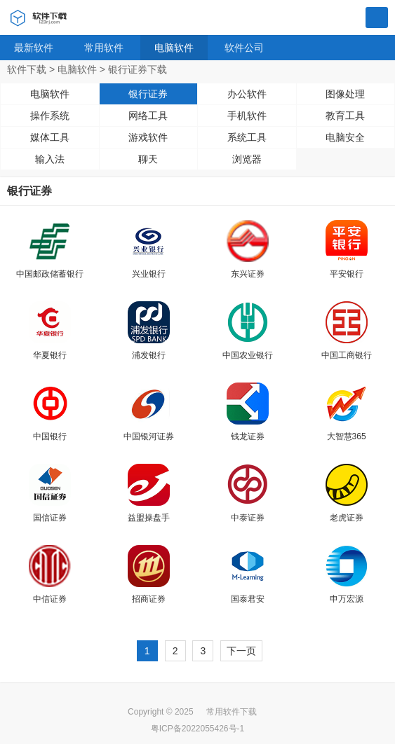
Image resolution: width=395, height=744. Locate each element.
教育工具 (345, 115)
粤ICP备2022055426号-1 (197, 728)
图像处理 (345, 93)
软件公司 (244, 47)
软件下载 (26, 69)
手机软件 (247, 115)
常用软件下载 (231, 712)
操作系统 (49, 115)
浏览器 (247, 159)
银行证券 (148, 93)
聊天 (148, 159)
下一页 (241, 650)
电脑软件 (174, 47)
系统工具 (247, 137)
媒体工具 (49, 137)
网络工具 (148, 115)
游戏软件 (148, 137)
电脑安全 (345, 137)
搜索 (377, 18)
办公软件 (247, 93)
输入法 (50, 159)
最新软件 (33, 47)
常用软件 (103, 47)
